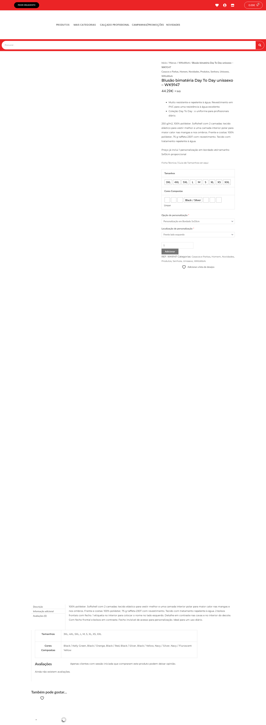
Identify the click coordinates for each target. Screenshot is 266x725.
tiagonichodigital (223, 717)
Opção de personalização (175, 216)
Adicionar (170, 253)
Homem (184, 72)
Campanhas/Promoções (157, 25)
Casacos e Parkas (170, 72)
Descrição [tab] (38, 273)
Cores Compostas (173, 191)
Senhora (217, 72)
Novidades (185, 25)
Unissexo (227, 72)
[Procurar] (260, 46)
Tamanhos (169, 174)
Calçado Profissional (121, 25)
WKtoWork (185, 63)
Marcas (173, 63)
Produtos (64, 25)
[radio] (168, 182)
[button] (100, 622)
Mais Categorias (89, 25)
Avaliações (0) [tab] (40, 282)
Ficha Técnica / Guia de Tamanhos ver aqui (187, 163)
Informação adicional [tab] (44, 277)
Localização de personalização (178, 229)
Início (164, 63)
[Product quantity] (179, 247)
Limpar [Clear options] (167, 206)
